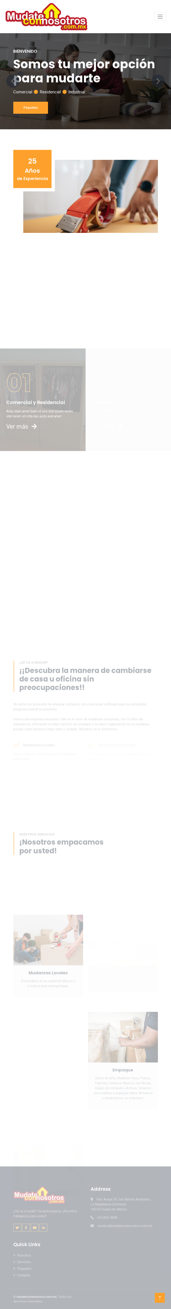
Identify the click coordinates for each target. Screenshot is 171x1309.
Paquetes (30, 108)
